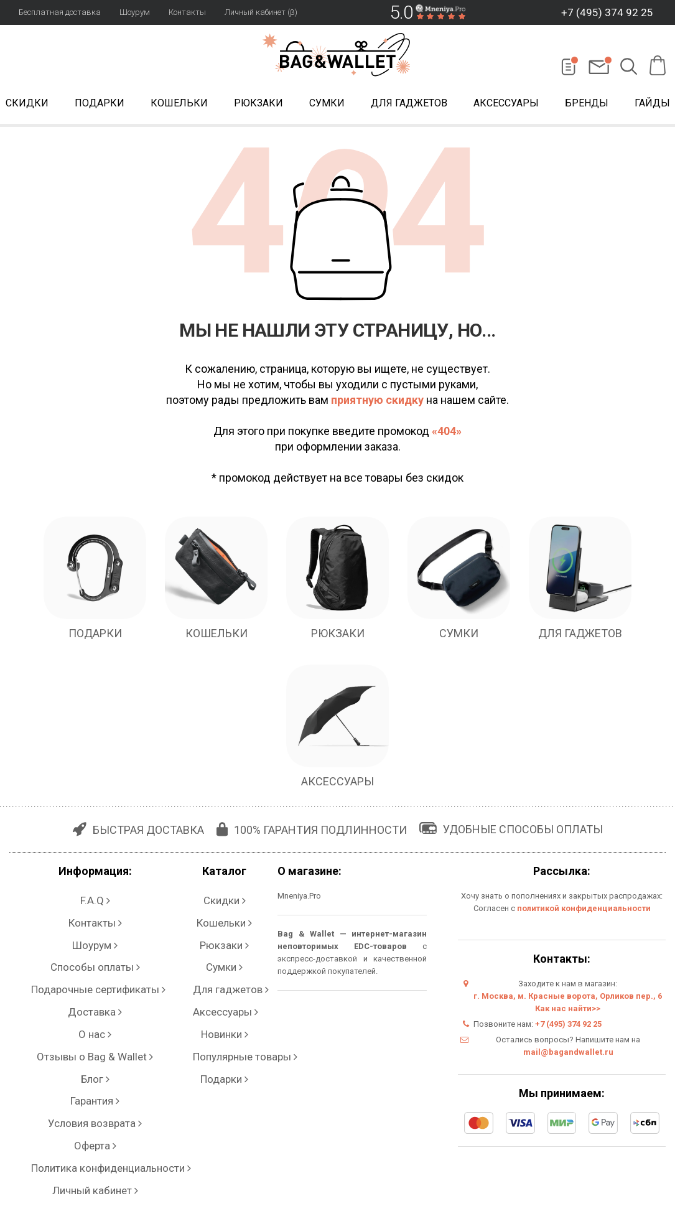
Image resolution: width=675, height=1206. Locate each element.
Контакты (187, 12)
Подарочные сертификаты (90, 948)
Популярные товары (214, 985)
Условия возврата (90, 1022)
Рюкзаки (258, 105)
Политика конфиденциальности (90, 1047)
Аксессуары (506, 105)
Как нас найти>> (561, 1011)
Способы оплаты (90, 935)
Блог (90, 998)
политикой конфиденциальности (580, 911)
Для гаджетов (409, 105)
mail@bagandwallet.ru (565, 1055)
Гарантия (91, 1010)
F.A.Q (91, 898)
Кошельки (179, 105)
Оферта (90, 1035)
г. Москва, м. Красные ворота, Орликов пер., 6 (561, 999)
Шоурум (134, 12)
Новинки (214, 973)
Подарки (99, 105)
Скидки (214, 898)
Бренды (586, 105)
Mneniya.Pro (288, 899)
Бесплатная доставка (60, 12)
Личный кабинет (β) (261, 12)
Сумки (327, 105)
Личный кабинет (90, 1060)
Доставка (90, 960)
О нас (90, 973)
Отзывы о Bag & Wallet (90, 985)
